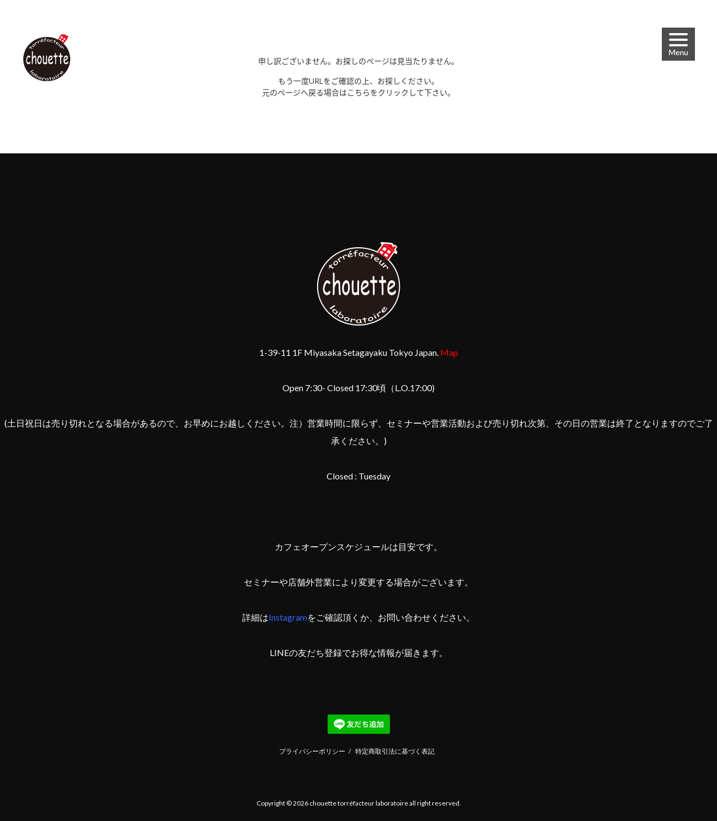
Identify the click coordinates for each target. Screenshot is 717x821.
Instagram (288, 617)
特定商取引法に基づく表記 (395, 751)
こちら (358, 92)
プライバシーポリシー (312, 751)
